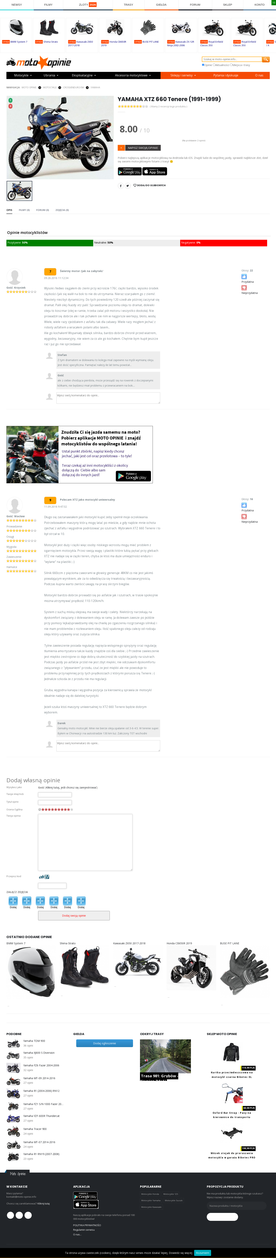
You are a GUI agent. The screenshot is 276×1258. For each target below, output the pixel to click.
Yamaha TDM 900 (34, 1041)
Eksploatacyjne (82, 75)
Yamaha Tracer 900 (35, 1129)
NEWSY (17, 4)
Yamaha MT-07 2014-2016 (39, 1142)
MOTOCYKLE (49, 87)
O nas (260, 75)
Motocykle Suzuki (174, 1200)
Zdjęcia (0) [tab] (62, 210)
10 (71, 809)
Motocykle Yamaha (151, 1200)
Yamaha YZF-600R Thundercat (41, 1116)
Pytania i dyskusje (226, 75)
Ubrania (49, 75)
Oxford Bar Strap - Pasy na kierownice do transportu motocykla (232, 1117)
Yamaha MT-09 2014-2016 (39, 1078)
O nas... (77, 1234)
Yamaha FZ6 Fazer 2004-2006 (41, 1065)
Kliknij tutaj (44, 1203)
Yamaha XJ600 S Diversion (39, 1052)
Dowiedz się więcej (180, 1253)
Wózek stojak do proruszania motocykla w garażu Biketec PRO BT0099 (232, 1157)
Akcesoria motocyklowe (131, 75)
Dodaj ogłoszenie (104, 1043)
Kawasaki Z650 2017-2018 (129, 943)
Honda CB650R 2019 (179, 943)
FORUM (195, 4)
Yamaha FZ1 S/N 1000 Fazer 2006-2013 (43, 1104)
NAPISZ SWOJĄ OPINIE (143, 147)
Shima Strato (51, 41)
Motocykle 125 (170, 1194)
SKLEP (227, 4)
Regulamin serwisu (84, 1229)
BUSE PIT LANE (151, 41)
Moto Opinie (29, 87)
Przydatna (247, 278)
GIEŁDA (161, 4)
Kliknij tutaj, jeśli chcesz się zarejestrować (71, 787)
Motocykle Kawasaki (151, 1207)
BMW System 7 (19, 41)
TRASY (128, 4)
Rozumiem (202, 1253)
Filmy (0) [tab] (24, 210)
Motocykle (21, 75)
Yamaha (95, 87)
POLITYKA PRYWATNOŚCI (87, 1225)
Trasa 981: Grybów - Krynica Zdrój (159, 1078)
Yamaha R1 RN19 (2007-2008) (41, 1154)
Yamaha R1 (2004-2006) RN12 (41, 1091)
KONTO (260, 4)
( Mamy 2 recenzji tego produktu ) (169, 106)
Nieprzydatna (249, 289)
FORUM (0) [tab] (42, 210)
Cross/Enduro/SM (73, 87)
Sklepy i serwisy (182, 75)
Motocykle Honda (150, 1194)
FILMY (48, 4)
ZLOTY (88, 4)
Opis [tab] (9, 210)
